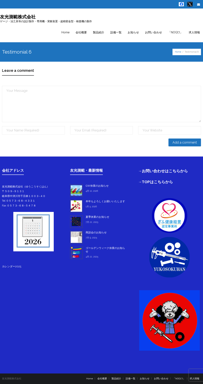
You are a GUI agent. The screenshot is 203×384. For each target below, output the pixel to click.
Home (178, 52)
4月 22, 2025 (92, 256)
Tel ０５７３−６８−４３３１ (18, 200)
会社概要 (102, 378)
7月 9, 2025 (91, 237)
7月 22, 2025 (92, 222)
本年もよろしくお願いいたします (105, 201)
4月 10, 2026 (92, 191)
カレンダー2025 (11, 266)
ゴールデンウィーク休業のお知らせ (105, 249)
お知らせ (144, 378)
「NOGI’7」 (179, 378)
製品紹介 (116, 378)
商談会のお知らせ (96, 232)
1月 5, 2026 (91, 206)
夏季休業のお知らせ (97, 216)
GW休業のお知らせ (97, 185)
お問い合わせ (161, 378)
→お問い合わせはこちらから (163, 171)
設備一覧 (130, 378)
